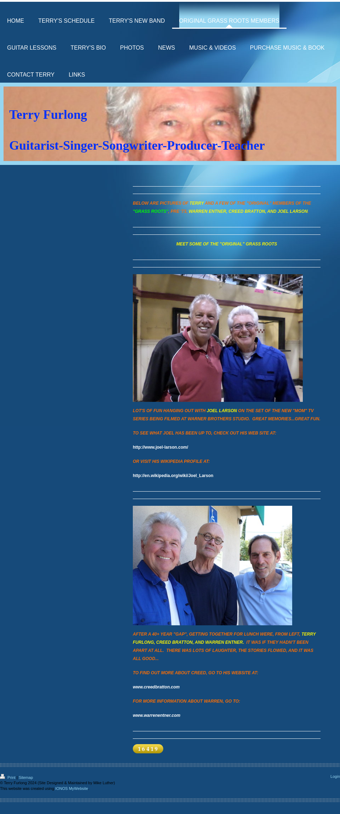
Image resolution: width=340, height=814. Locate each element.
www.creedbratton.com (156, 687)
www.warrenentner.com (156, 715)
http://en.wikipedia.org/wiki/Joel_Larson (173, 475)
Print (8, 777)
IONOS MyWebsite (71, 788)
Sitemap (26, 777)
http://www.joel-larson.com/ (160, 447)
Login (335, 776)
